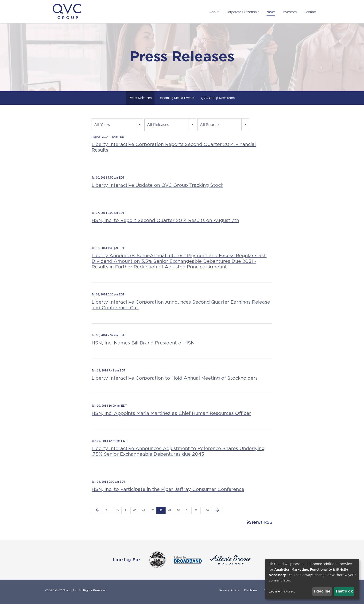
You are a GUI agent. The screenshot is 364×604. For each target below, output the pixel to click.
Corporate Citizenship (242, 12)
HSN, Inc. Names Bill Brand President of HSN (143, 345)
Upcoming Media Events (176, 100)
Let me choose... (282, 591)
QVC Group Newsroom (218, 100)
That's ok (344, 591)
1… (108, 513)
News (271, 12)
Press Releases (140, 100)
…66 (206, 513)
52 (195, 513)
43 (117, 513)
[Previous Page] (97, 513)
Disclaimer (251, 593)
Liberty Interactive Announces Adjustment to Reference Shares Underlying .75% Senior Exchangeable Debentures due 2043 (178, 453)
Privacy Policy (229, 593)
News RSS (259, 525)
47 (152, 513)
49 (169, 513)
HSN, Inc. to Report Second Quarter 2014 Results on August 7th (165, 223)
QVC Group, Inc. (66, 593)
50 (178, 513)
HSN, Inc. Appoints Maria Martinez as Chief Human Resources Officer (171, 416)
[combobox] (117, 127)
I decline (322, 591)
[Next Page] (217, 513)
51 (187, 513)
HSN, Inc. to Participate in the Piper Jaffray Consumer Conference (168, 492)
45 (134, 513)
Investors (289, 12)
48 (160, 513)
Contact (310, 12)
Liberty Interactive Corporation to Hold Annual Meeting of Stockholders (175, 380)
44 (125, 513)
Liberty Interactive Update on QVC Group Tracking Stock (157, 188)
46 (143, 513)
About (213, 12)
